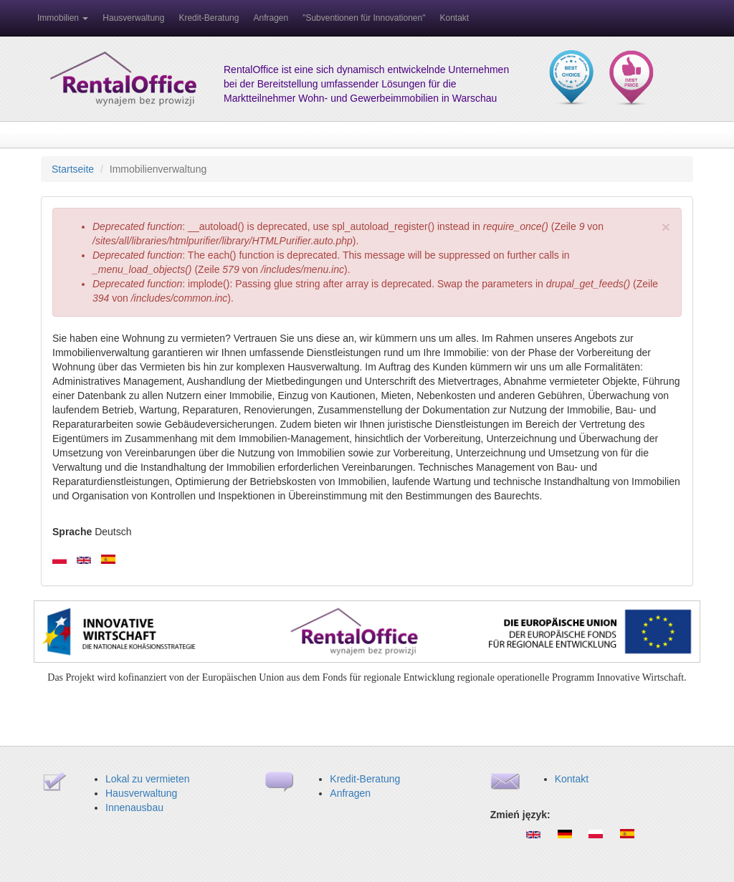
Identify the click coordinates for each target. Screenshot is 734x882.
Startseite (73, 169)
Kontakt (454, 18)
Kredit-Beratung (208, 18)
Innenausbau (134, 807)
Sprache (72, 531)
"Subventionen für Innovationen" (363, 18)
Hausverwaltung (133, 18)
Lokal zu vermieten (147, 779)
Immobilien (62, 18)
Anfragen (270, 18)
